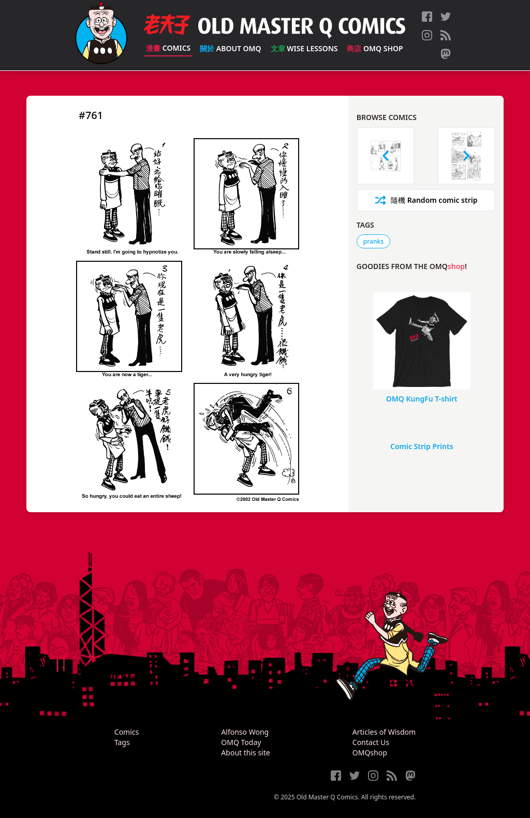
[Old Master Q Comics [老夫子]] (101, 35)
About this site (245, 752)
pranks (373, 241)
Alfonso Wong (245, 732)
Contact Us (370, 742)
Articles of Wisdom (384, 732)
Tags (122, 742)
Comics (168, 48)
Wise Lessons (304, 48)
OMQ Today (241, 742)
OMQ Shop (375, 48)
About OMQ (230, 48)
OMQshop (369, 752)
